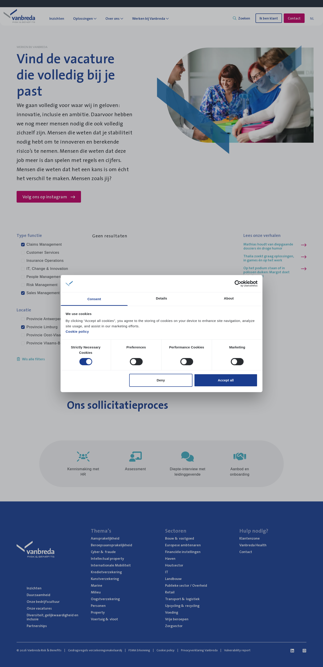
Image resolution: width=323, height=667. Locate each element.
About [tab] (229, 298)
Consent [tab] (94, 299)
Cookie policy (77, 331)
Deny (161, 380)
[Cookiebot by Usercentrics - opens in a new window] (238, 283)
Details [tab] (161, 298)
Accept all (226, 380)
